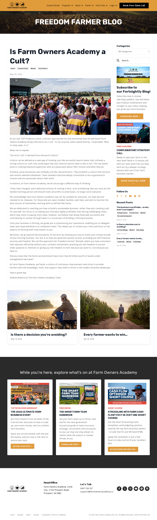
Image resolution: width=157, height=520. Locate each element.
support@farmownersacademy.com (97, 491)
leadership (120, 242)
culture (13, 68)
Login (113, 5)
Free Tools (101, 5)
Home (12, 515)
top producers (42, 68)
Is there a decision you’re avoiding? (128, 225)
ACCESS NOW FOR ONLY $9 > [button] (123, 449)
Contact (36, 515)
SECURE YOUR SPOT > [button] (22, 446)
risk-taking (140, 230)
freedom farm (133, 213)
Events (89, 5)
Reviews (20, 515)
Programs (67, 5)
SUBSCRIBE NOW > (130, 116)
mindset (33, 68)
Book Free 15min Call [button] (134, 5)
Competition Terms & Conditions (54, 515)
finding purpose (122, 213)
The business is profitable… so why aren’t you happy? (133, 208)
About (79, 5)
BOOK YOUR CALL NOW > (133, 182)
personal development (124, 216)
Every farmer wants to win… (130, 238)
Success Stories (53, 5)
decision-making (122, 230)
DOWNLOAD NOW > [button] (70, 444)
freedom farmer (23, 68)
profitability (137, 242)
